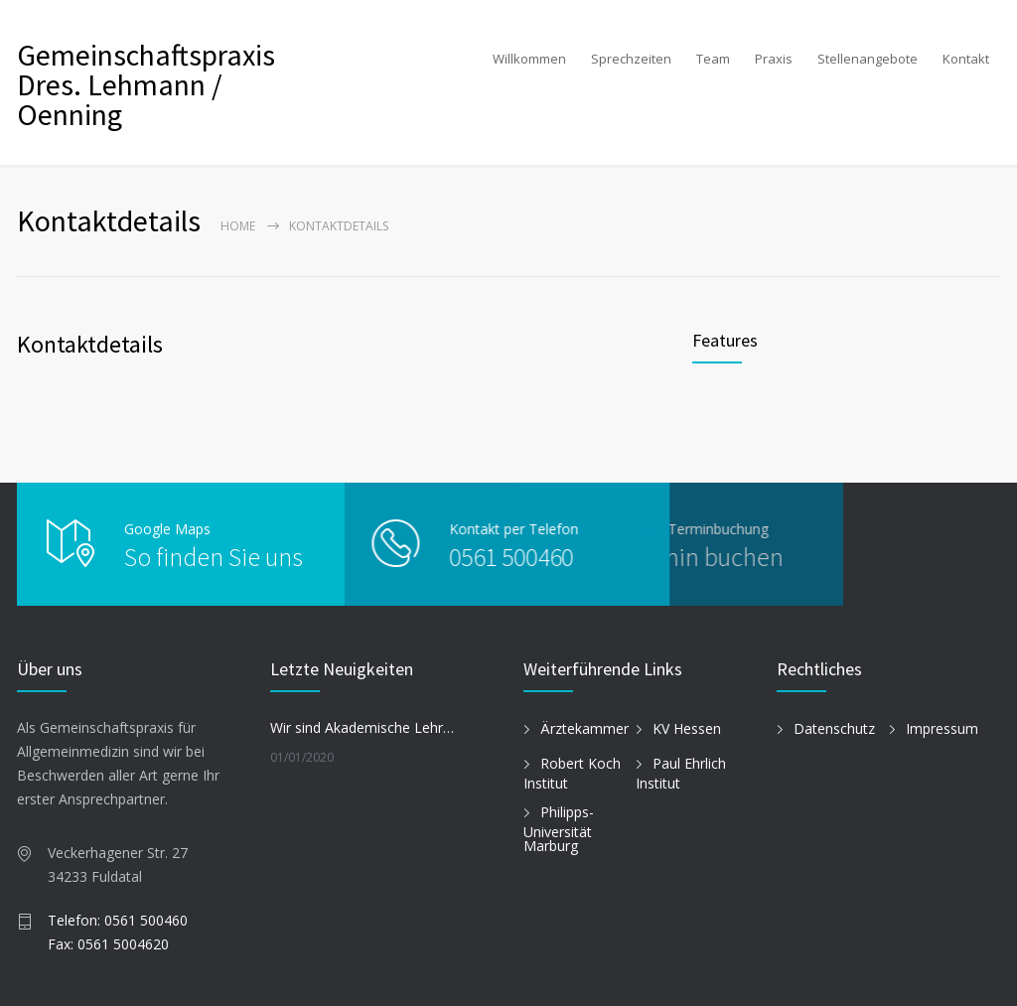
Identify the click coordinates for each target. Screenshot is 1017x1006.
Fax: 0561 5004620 (108, 943)
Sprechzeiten (631, 59)
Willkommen (529, 59)
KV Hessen (687, 728)
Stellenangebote (867, 59)
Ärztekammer (584, 728)
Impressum (942, 728)
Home (237, 225)
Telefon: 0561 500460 (118, 920)
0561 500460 (468, 556)
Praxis (774, 59)
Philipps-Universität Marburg (558, 829)
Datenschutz (834, 728)
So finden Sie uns (213, 556)
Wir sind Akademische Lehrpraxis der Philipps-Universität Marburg (365, 727)
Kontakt (966, 59)
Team (713, 59)
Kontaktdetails (90, 344)
